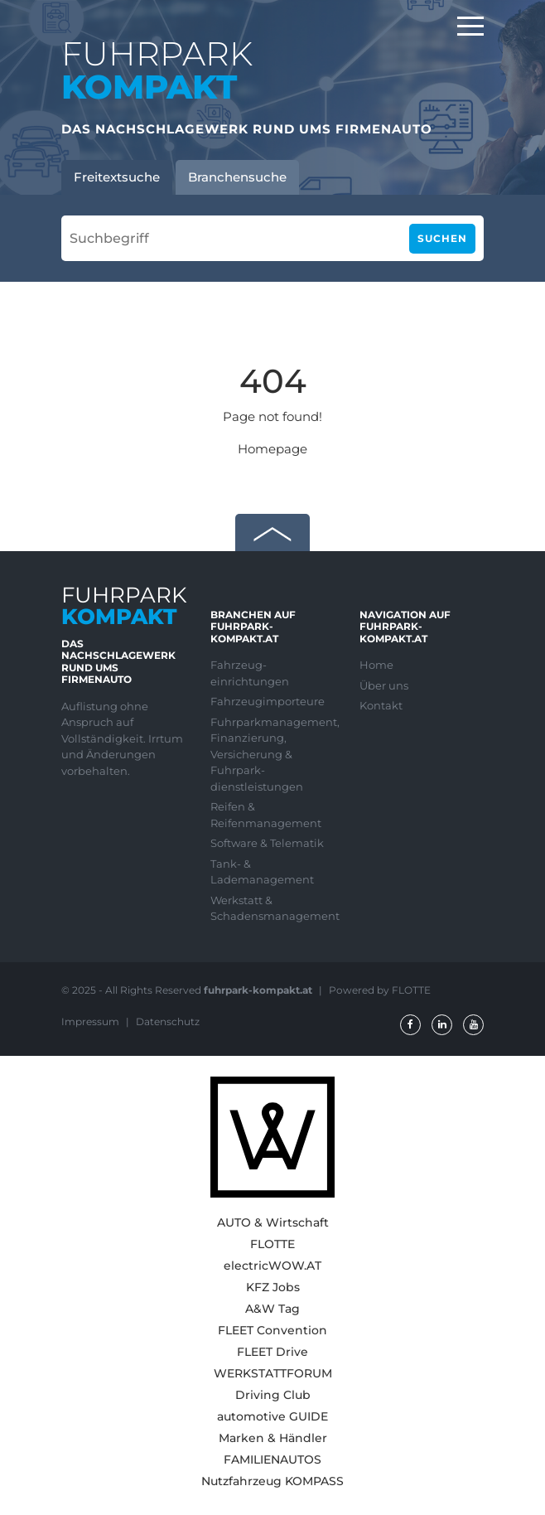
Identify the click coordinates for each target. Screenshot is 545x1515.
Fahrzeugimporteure (267, 701)
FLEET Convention (272, 1330)
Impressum (91, 1021)
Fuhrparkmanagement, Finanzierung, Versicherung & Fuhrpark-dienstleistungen (272, 754)
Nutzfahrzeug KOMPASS (272, 1481)
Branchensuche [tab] (237, 177)
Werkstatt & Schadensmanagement (272, 908)
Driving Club (273, 1394)
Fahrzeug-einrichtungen (249, 673)
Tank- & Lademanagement (262, 872)
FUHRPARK (157, 70)
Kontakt (381, 705)
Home (376, 664)
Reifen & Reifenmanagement (265, 815)
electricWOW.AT (272, 1265)
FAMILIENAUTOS (272, 1459)
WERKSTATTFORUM (273, 1373)
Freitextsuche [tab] (117, 177)
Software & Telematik (267, 842)
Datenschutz (168, 1021)
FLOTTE (272, 1244)
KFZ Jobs (273, 1287)
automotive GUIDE (272, 1416)
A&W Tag (272, 1308)
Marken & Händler (273, 1437)
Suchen (442, 238)
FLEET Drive (272, 1351)
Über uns (383, 685)
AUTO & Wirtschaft (273, 1222)
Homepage (272, 449)
